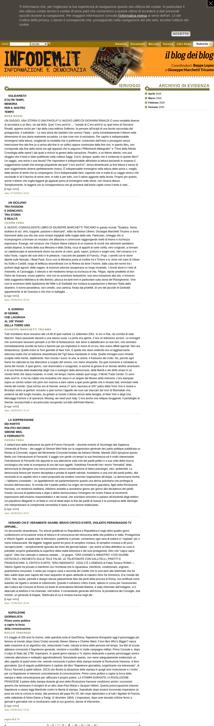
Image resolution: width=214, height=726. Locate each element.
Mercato (154, 44)
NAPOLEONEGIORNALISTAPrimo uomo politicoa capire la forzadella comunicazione (17, 620)
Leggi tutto (11, 189)
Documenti (138, 44)
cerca (5, 44)
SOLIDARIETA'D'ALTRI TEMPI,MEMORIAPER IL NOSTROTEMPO (15, 104)
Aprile (151, 93)
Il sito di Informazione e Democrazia (52, 68)
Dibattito (121, 44)
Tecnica (168, 44)
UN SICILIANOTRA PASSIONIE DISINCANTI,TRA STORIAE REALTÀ (15, 210)
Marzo (151, 98)
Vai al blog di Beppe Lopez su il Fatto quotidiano (189, 57)
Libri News (184, 44)
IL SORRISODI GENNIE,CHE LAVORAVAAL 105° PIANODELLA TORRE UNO (17, 317)
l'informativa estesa (132, 15)
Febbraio (153, 102)
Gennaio (153, 107)
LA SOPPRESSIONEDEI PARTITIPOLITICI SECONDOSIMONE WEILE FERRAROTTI (19, 428)
